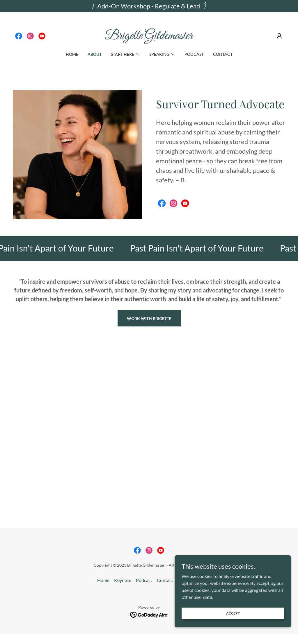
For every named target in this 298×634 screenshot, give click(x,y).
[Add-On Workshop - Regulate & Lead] (149, 6)
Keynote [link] (122, 580)
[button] (279, 36)
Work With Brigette (149, 318)
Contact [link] (223, 54)
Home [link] (72, 54)
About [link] (95, 54)
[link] (18, 36)
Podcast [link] (194, 54)
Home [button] (103, 580)
